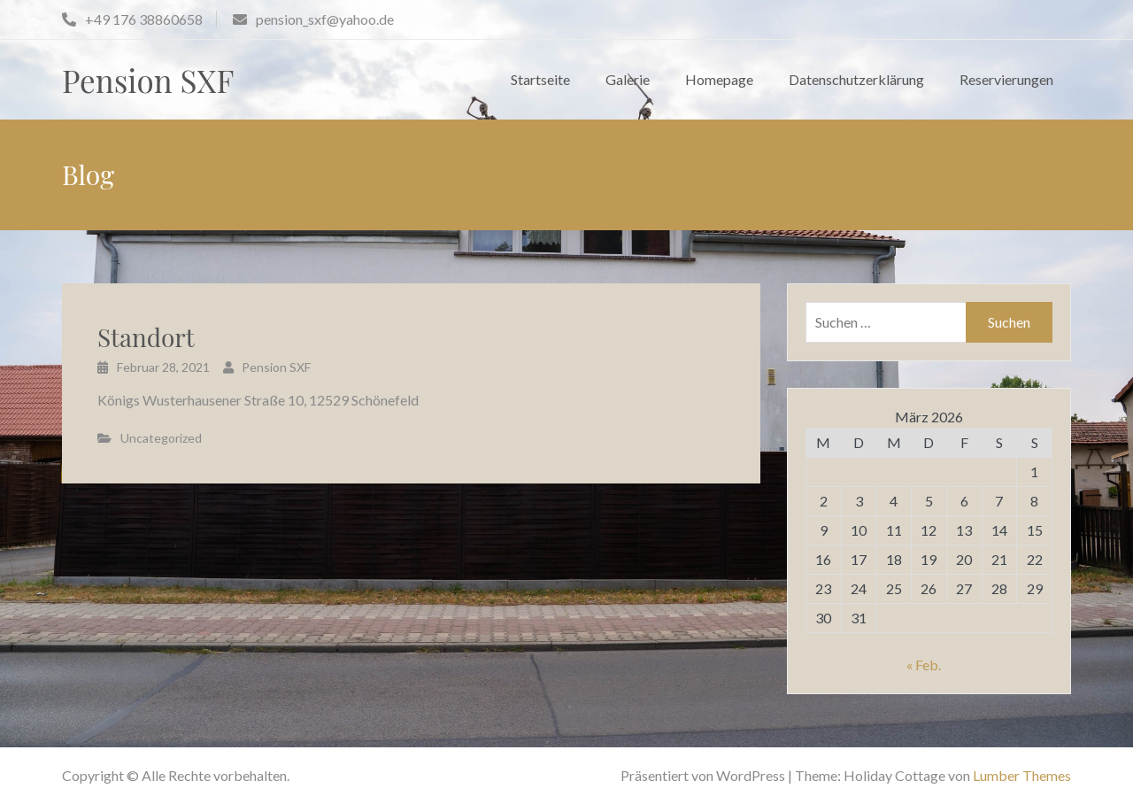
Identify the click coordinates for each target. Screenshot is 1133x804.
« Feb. (923, 664)
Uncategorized (161, 437)
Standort (146, 337)
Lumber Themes (1022, 775)
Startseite (540, 79)
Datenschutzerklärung (856, 79)
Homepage (719, 79)
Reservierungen (1006, 79)
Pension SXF (148, 80)
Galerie (627, 79)
